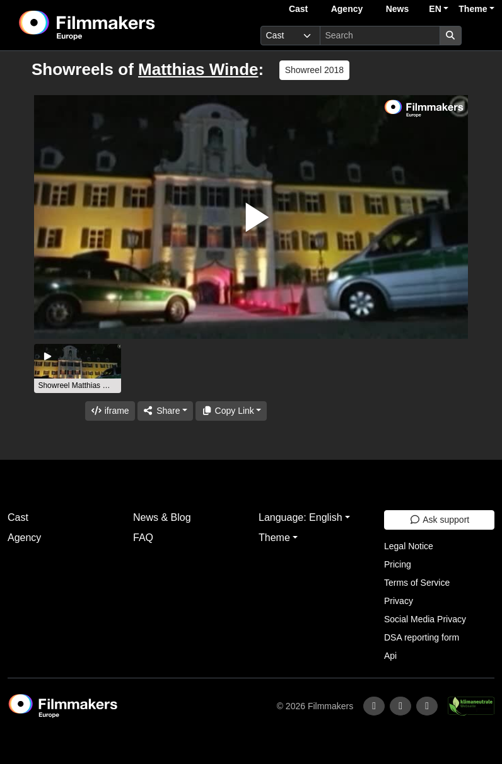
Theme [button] (472, 9)
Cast (298, 9)
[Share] (165, 411)
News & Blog (162, 517)
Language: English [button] (300, 517)
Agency (347, 9)
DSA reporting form (421, 637)
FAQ (143, 537)
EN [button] (435, 9)
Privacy (398, 601)
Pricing (397, 564)
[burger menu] (480, 35)
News (397, 9)
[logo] (118, 25)
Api (390, 656)
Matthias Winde (198, 69)
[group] (77, 368)
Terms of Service (417, 583)
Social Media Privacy (425, 619)
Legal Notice (408, 546)
